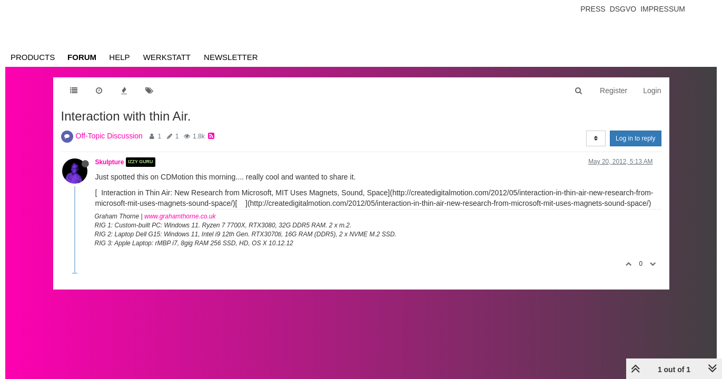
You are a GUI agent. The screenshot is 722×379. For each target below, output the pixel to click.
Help (119, 57)
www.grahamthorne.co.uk (179, 216)
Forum (81, 57)
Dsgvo (623, 9)
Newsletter (231, 57)
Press (592, 9)
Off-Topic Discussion (109, 136)
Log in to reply (635, 138)
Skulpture (109, 162)
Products (33, 57)
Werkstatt (167, 57)
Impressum (662, 9)
